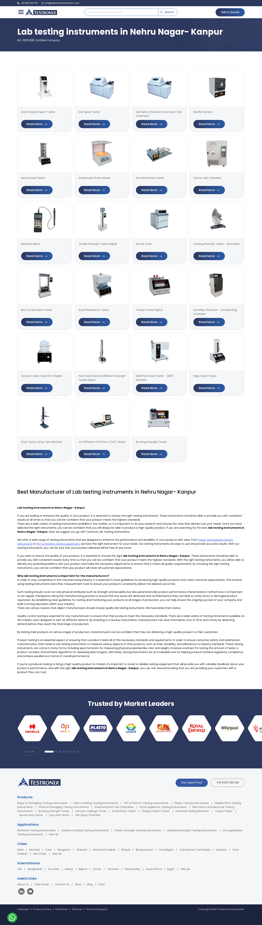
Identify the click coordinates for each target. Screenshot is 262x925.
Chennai (81, 850)
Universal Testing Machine (192, 811)
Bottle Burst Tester (124, 811)
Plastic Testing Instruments (191, 803)
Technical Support (96, 909)
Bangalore (64, 850)
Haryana (221, 850)
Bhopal (126, 850)
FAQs (101, 884)
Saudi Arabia (132, 869)
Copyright (23, 909)
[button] (49, 752)
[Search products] (121, 12)
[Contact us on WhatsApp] (12, 918)
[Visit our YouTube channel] (30, 891)
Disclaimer (61, 909)
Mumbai (34, 850)
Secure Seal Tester (31, 815)
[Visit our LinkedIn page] (22, 891)
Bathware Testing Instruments (36, 830)
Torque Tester (224, 811)
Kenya (69, 869)
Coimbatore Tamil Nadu (195, 850)
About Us (23, 884)
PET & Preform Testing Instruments (146, 803)
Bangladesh (35, 869)
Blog (90, 884)
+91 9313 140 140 (227, 782)
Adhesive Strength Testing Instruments (192, 830)
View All (28, 751)
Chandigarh (166, 850)
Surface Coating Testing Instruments (85, 830)
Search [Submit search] (167, 12)
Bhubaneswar (144, 850)
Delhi (20, 850)
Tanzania (113, 869)
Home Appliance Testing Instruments (163, 807)
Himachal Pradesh (104, 850)
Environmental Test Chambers (114, 807)
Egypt (170, 869)
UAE (19, 869)
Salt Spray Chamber (88, 815)
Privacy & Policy (42, 909)
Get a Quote (230, 12)
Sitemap (77, 909)
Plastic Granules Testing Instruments (138, 830)
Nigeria (83, 869)
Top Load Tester (59, 815)
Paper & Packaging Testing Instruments (42, 803)
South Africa (154, 869)
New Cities (39, 854)
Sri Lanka (53, 869)
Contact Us (62, 884)
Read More (37, 124)
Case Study (41, 884)
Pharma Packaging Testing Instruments (64, 807)
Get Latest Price (191, 782)
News (78, 884)
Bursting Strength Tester (54, 811)
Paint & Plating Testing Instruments (95, 803)
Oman (97, 869)
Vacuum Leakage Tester (90, 811)
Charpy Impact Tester (156, 811)
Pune (48, 850)
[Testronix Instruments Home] (41, 12)
